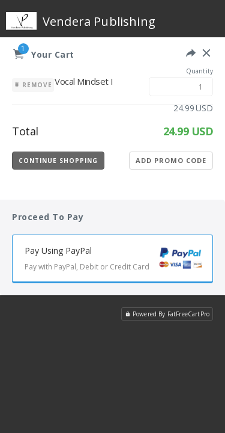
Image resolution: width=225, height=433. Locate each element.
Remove (33, 85)
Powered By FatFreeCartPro (167, 314)
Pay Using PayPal (118, 260)
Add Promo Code (171, 160)
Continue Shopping (58, 160)
